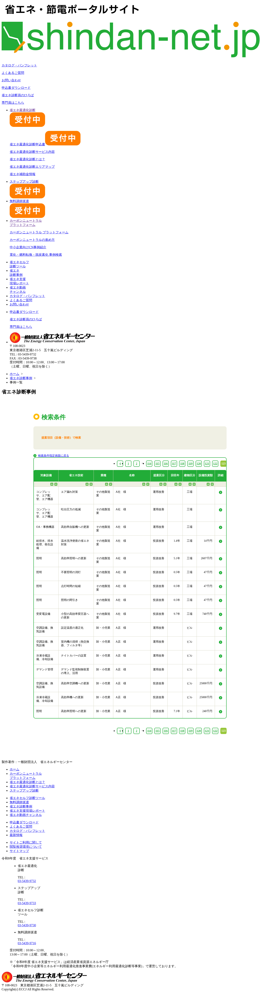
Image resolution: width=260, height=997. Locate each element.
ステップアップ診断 (24, 790)
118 (182, 730)
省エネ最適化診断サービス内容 (32, 151)
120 (199, 730)
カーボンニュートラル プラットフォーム (39, 232)
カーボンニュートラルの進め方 (32, 239)
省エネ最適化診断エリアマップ (32, 166)
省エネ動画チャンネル (26, 815)
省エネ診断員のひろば (18, 95)
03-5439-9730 (27, 925)
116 (166, 730)
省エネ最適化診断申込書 (45, 144)
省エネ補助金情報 (22, 174)
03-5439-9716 (27, 943)
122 (215, 730)
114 (149, 730)
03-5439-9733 (27, 903)
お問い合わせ (11, 80)
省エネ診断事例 (21, 378)
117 (174, 730)
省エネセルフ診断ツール (27, 798)
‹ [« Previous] (120, 730)
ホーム (14, 374)
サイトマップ (19, 851)
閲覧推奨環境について (26, 846)
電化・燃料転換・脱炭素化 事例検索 (36, 254)
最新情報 (16, 835)
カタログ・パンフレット (19, 65)
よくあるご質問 (13, 73)
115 (157, 730)
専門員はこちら (13, 102)
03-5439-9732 (27, 881)
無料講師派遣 (19, 802)
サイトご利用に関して (26, 842)
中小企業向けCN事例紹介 (28, 247)
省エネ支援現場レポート (27, 810)
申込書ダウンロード (16, 87)
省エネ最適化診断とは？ (27, 159)
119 (190, 730)
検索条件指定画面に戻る (53, 455)
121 (207, 730)
